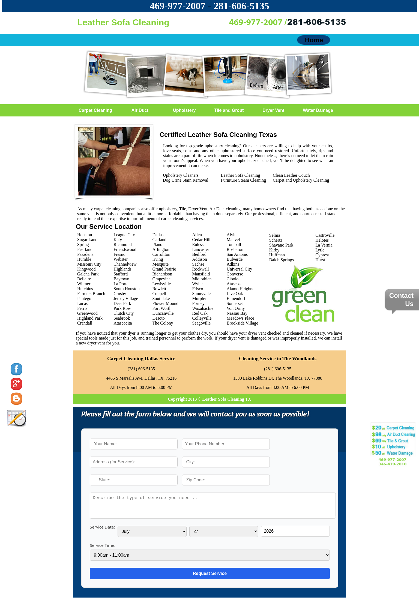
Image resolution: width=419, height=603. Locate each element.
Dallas (157, 234)
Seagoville (201, 323)
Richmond (122, 244)
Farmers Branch (91, 293)
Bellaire (84, 279)
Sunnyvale (201, 293)
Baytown (121, 279)
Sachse (198, 264)
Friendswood (124, 249)
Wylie (197, 283)
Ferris (82, 308)
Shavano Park (281, 245)
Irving (157, 259)
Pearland (84, 249)
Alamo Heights (240, 288)
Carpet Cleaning (95, 110)
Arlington (160, 249)
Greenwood (87, 313)
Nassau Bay (237, 313)
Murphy (199, 298)
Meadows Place (240, 318)
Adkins (233, 264)
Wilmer (83, 283)
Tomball (234, 244)
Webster (120, 259)
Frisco (197, 288)
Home (314, 40)
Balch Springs (281, 259)
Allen (197, 234)
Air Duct (139, 110)
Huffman (277, 255)
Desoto (158, 318)
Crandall (84, 323)
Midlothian (201, 279)
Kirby (274, 250)
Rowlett (159, 288)
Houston (84, 234)
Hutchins (85, 288)
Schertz (275, 240)
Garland (159, 239)
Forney (198, 303)
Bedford (199, 254)
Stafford (120, 274)
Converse (235, 274)
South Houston (126, 288)
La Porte (120, 283)
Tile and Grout (229, 110)
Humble (84, 259)
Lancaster (200, 249)
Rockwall (200, 269)
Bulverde (235, 259)
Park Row (122, 308)
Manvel (233, 239)
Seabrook (121, 318)
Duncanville (162, 313)
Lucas (82, 303)
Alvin (232, 234)
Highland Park (90, 318)
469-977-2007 (177, 6)
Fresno (119, 254)
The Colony (162, 323)
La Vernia (323, 245)
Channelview (124, 264)
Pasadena (85, 254)
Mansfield (201, 274)
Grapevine (161, 279)
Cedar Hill (201, 239)
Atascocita (122, 323)
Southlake (161, 298)
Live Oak (235, 293)
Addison (199, 259)
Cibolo (233, 279)
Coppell (159, 293)
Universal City (239, 269)
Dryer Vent (273, 110)
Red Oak (199, 313)
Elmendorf (236, 298)
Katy (117, 239)
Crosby (119, 293)
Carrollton (161, 254)
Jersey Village (125, 298)
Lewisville (161, 283)
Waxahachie (202, 308)
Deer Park (122, 303)
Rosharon (235, 249)
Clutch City (123, 313)
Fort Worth (161, 308)
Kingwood (86, 269)
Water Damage (318, 110)
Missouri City (89, 264)
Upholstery (184, 110)
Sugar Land (87, 239)
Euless (197, 244)
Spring (83, 244)
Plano (157, 244)
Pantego (84, 298)
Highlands (122, 269)
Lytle (319, 250)
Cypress (322, 255)
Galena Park (88, 274)
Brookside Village (242, 323)
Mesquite (160, 264)
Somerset (235, 303)
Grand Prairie (164, 269)
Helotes (322, 240)
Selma (274, 235)
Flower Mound (165, 303)
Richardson (162, 274)
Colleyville (201, 318)
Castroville (324, 235)
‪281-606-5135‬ (241, 6)
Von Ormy (236, 308)
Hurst (320, 259)
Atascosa (235, 283)
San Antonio (238, 254)
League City (124, 234)
